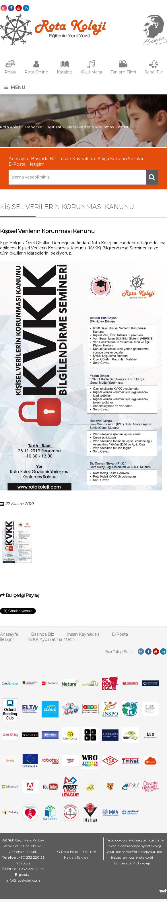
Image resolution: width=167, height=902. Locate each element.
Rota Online (36, 72)
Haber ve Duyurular (43, 127)
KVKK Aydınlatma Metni (51, 639)
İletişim (36, 164)
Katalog (64, 72)
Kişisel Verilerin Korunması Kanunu (98, 127)
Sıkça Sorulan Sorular (120, 158)
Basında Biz (44, 158)
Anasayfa (18, 158)
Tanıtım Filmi (123, 72)
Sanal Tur (154, 72)
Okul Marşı (91, 72)
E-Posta (17, 164)
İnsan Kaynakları (77, 158)
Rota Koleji (10, 127)
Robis (10, 72)
